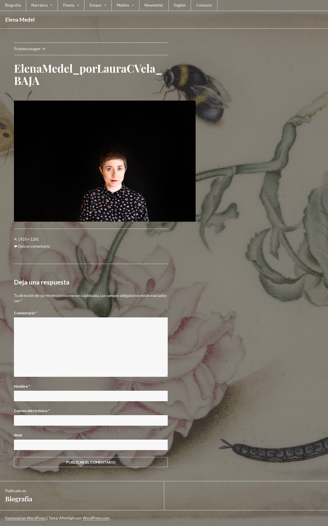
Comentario (25, 313)
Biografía (13, 5)
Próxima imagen (27, 48)
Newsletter (154, 5)
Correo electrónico (32, 410)
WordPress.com (96, 518)
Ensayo (95, 5)
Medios (123, 5)
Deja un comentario (34, 246)
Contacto (204, 5)
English (180, 5)
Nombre (22, 386)
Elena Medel (20, 19)
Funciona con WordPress (25, 518)
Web (18, 435)
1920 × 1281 (28, 239)
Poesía (68, 5)
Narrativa (39, 5)
